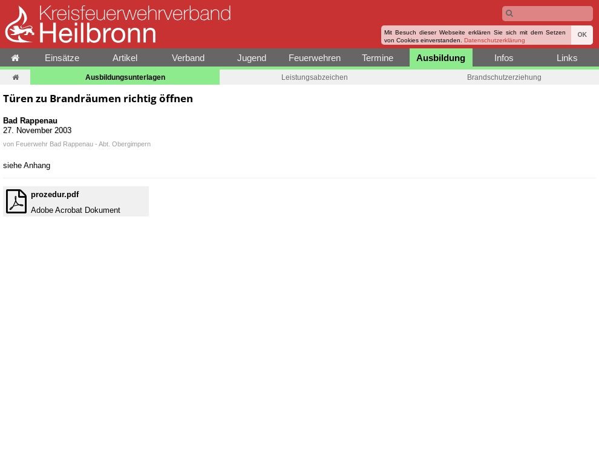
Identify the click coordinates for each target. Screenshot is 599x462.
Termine (377, 58)
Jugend (251, 58)
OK (582, 34)
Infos (504, 58)
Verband (188, 58)
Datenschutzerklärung (494, 40)
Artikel (125, 58)
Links (567, 58)
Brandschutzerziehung (504, 77)
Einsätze (62, 58)
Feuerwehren (315, 58)
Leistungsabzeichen (314, 77)
